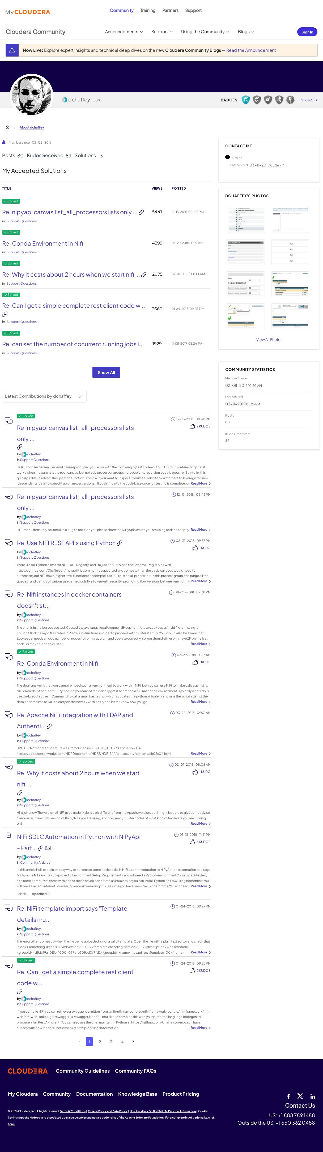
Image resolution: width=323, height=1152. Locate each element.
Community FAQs (135, 1071)
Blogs (244, 31)
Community (122, 10)
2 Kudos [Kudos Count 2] (204, 426)
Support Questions (22, 221)
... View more (200, 483)
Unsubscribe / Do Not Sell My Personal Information (163, 1111)
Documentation (94, 1094)
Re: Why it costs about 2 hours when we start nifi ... (71, 274)
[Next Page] (133, 1041)
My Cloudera (23, 1094)
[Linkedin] (313, 1096)
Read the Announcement (251, 50)
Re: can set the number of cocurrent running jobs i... (73, 344)
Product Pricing (181, 1094)
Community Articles (35, 862)
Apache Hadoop (30, 1117)
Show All (106, 372)
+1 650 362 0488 (295, 1122)
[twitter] (300, 1096)
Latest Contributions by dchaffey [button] (38, 396)
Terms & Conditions (73, 1111)
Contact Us (300, 1106)
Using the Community (203, 31)
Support (193, 10)
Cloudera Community (35, 31)
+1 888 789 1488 (296, 1115)
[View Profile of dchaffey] (34, 454)
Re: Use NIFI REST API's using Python (67, 542)
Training (148, 10)
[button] (246, 220)
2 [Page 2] (100, 1041)
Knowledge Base (137, 1094)
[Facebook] (288, 1096)
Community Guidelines (83, 1071)
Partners (170, 10)
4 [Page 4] (122, 1041)
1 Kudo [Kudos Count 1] (205, 548)
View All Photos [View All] (269, 339)
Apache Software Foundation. (145, 1117)
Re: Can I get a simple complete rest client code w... (73, 305)
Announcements (121, 31)
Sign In (307, 31)
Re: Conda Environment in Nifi (42, 243)
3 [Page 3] (111, 1041)
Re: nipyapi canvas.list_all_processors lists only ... (70, 212)
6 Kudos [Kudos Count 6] (204, 842)
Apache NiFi (41, 894)
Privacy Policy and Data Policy (108, 1111)
